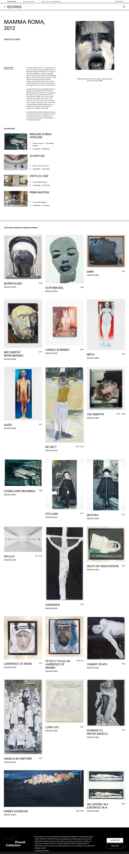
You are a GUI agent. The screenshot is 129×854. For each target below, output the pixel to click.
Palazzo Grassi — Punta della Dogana (51, 1)
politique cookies (40, 848)
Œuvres (14, 7)
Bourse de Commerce (29, 1)
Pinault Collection (11, 1)
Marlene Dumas (12, 39)
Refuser (115, 846)
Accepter (114, 840)
